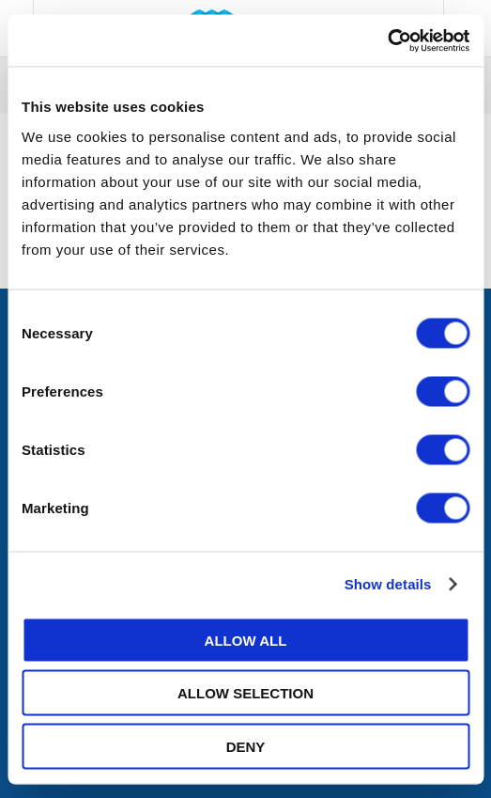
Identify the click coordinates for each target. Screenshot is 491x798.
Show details (388, 584)
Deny (246, 746)
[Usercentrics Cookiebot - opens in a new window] (387, 40)
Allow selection (245, 693)
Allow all (246, 640)
